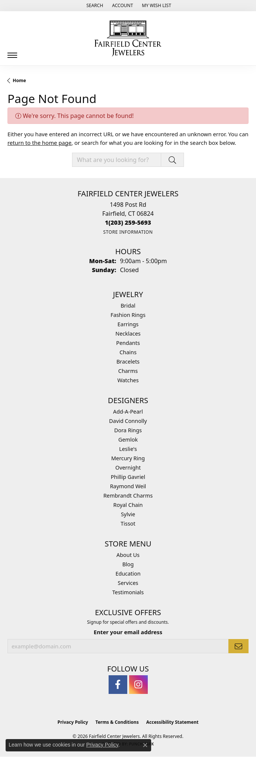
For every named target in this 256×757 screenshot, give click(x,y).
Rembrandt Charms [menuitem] (128, 495)
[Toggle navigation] (12, 52)
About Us (128, 554)
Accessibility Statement (172, 722)
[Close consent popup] (145, 745)
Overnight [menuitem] (128, 467)
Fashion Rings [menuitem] (128, 314)
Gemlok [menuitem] (128, 439)
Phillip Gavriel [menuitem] (128, 476)
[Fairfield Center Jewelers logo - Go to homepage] (128, 38)
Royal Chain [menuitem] (128, 504)
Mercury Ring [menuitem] (128, 458)
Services (128, 582)
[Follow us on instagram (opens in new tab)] (138, 684)
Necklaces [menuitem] (127, 333)
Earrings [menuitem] (128, 324)
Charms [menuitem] (128, 370)
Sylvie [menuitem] (128, 514)
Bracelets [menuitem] (128, 361)
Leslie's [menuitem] (128, 448)
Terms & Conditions (117, 722)
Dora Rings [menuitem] (128, 430)
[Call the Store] (128, 222)
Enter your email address (128, 632)
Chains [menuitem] (128, 352)
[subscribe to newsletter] (238, 646)
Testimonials (128, 592)
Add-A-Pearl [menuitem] (128, 411)
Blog (128, 564)
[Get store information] (128, 232)
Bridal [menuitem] (128, 305)
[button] (94, 5)
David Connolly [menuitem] (128, 420)
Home (19, 80)
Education (127, 573)
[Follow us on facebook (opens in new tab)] (118, 684)
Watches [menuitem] (127, 380)
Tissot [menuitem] (128, 523)
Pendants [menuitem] (128, 342)
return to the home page (39, 142)
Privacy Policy (72, 722)
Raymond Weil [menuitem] (128, 486)
